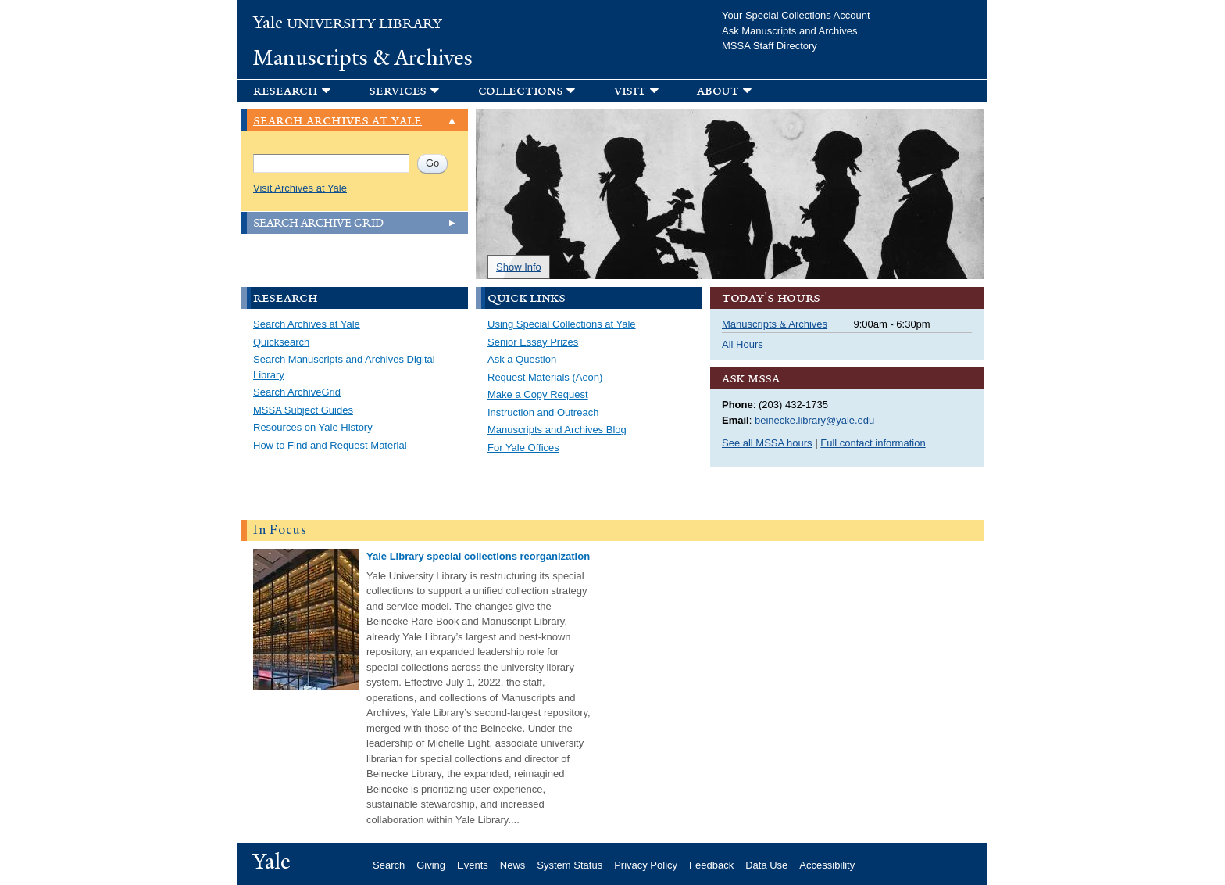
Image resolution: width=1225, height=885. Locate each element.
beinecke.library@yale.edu (814, 420)
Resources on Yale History (313, 427)
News (513, 865)
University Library (347, 24)
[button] (411, 90)
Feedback (711, 865)
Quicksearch (281, 342)
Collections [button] (520, 90)
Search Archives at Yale (306, 324)
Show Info (518, 267)
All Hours (742, 344)
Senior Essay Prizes (533, 342)
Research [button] (285, 90)
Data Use (766, 865)
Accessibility (827, 865)
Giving (430, 865)
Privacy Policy (645, 865)
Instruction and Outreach (543, 412)
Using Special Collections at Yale (562, 324)
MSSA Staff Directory (769, 46)
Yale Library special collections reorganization (478, 556)
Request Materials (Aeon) (545, 377)
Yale (272, 861)
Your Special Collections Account (796, 15)
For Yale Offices (523, 447)
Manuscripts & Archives (363, 58)
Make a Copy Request (538, 394)
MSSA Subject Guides (303, 410)
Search (389, 865)
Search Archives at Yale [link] (337, 121)
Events (472, 865)
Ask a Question (522, 359)
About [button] (718, 90)
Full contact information (872, 443)
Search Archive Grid (318, 223)
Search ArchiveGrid (297, 392)
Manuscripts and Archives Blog (557, 429)
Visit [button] (630, 90)
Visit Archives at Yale (300, 188)
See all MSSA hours (767, 443)
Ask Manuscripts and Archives (789, 31)
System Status (569, 865)
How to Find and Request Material (330, 445)
